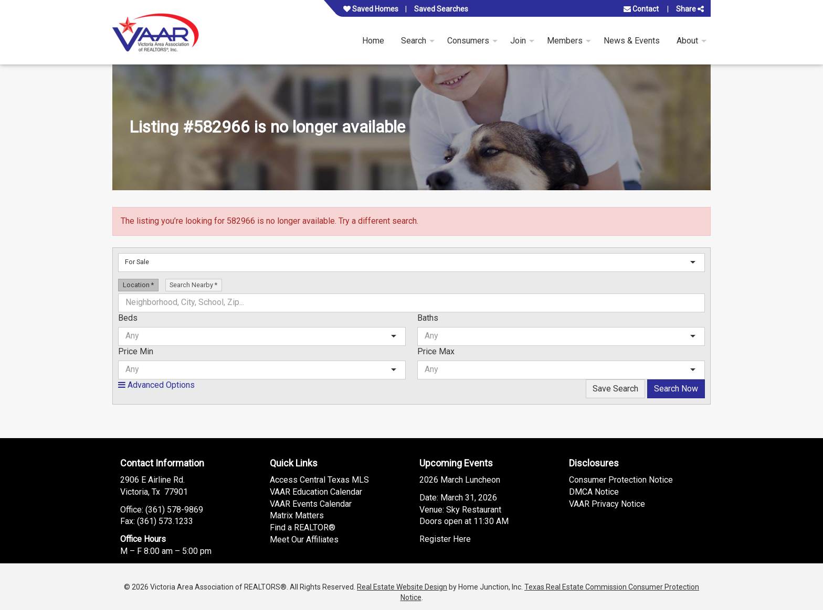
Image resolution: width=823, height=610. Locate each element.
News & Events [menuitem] (632, 41)
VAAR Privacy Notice (607, 504)
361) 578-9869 (175, 510)
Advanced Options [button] (156, 385)
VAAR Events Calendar (311, 504)
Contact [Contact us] (641, 9)
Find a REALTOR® (302, 527)
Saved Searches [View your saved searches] (441, 9)
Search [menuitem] (413, 41)
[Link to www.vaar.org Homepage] (155, 32)
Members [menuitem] (565, 41)
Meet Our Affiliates (304, 539)
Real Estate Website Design (402, 587)
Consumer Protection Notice (621, 480)
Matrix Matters (297, 515)
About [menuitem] (687, 41)
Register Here (445, 539)
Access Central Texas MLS (319, 480)
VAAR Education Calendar (316, 492)
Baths (427, 318)
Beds (128, 318)
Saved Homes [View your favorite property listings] (370, 9)
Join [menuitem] (518, 41)
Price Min (135, 351)
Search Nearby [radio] (193, 285)
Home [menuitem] (373, 41)
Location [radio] (138, 285)
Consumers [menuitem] (468, 41)
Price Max (436, 351)
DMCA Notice (594, 492)
